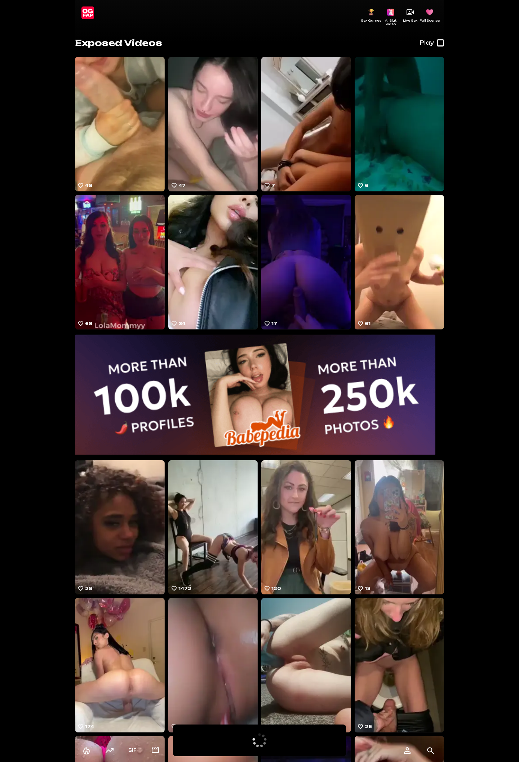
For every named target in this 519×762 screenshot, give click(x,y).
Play (432, 42)
